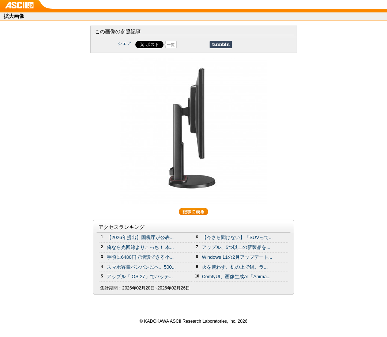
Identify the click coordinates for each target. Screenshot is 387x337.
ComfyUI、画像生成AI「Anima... (236, 276)
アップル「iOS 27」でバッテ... (140, 276)
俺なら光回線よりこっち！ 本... (140, 247)
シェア (124, 43)
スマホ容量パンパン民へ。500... (141, 267)
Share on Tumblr (221, 44)
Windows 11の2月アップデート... (237, 257)
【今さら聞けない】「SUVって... (237, 237)
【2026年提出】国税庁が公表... (140, 237)
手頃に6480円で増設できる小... (140, 257)
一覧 (171, 44)
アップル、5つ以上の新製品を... (236, 247)
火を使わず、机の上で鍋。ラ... (235, 267)
